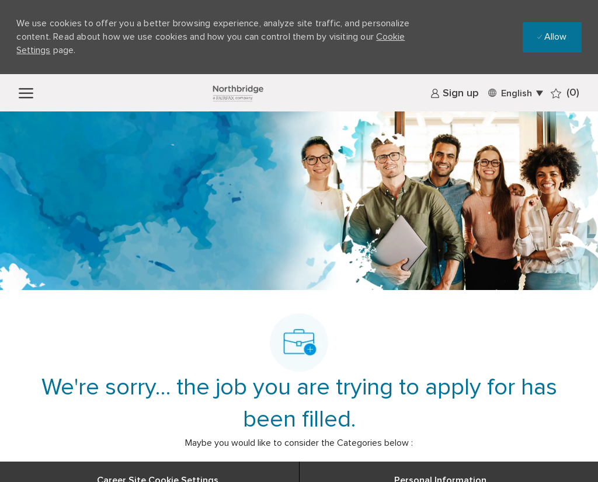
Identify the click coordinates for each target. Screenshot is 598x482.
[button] (515, 92)
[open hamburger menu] (26, 92)
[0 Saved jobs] (565, 93)
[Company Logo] (237, 92)
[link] (454, 93)
